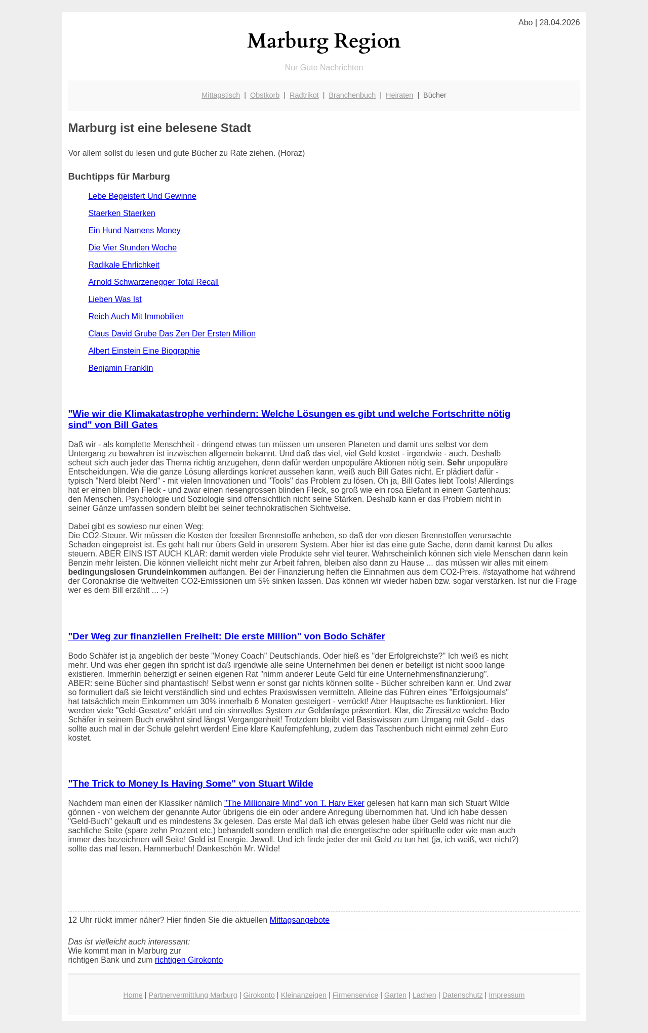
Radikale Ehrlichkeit (123, 265)
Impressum (506, 995)
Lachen (424, 995)
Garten (395, 995)
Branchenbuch (352, 95)
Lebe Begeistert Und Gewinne (142, 196)
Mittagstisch (220, 95)
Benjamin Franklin (120, 368)
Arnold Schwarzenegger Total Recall (153, 282)
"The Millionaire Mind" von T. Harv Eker (294, 803)
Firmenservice (355, 995)
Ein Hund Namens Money (134, 230)
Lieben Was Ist (114, 299)
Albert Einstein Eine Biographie (144, 351)
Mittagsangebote (300, 920)
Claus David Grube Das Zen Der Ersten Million (172, 333)
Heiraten (399, 95)
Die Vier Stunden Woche (132, 247)
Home (132, 995)
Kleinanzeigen (304, 995)
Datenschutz (462, 995)
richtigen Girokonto (189, 960)
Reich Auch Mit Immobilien (136, 316)
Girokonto (258, 995)
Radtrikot (304, 95)
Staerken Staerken (121, 213)
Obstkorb (264, 95)
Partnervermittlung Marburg (193, 995)
